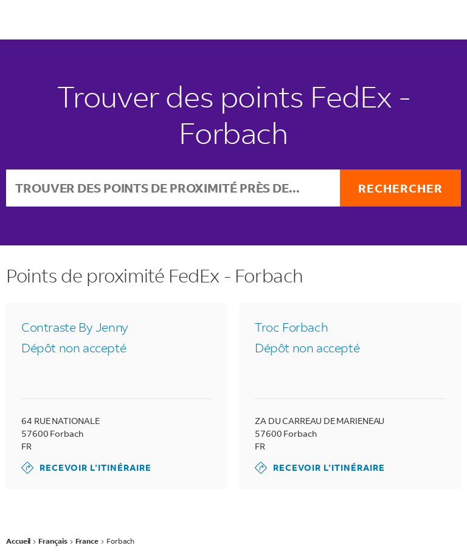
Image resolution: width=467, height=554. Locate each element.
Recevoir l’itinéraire (86, 468)
